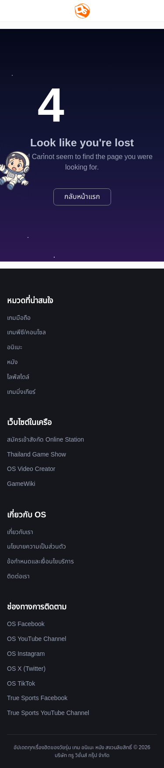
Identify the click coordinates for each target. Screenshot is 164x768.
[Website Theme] (151, 10)
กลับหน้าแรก (82, 196)
